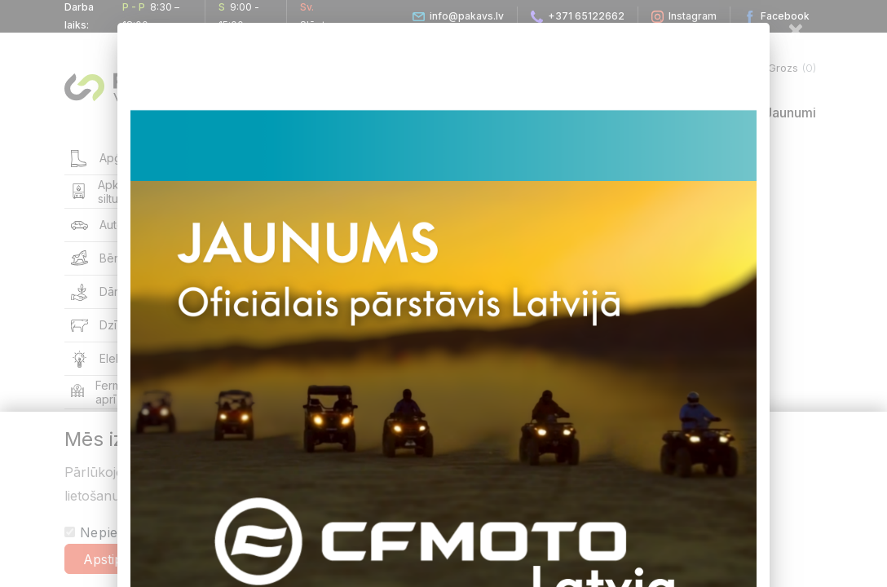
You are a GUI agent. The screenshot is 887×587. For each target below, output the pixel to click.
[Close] (796, 29)
